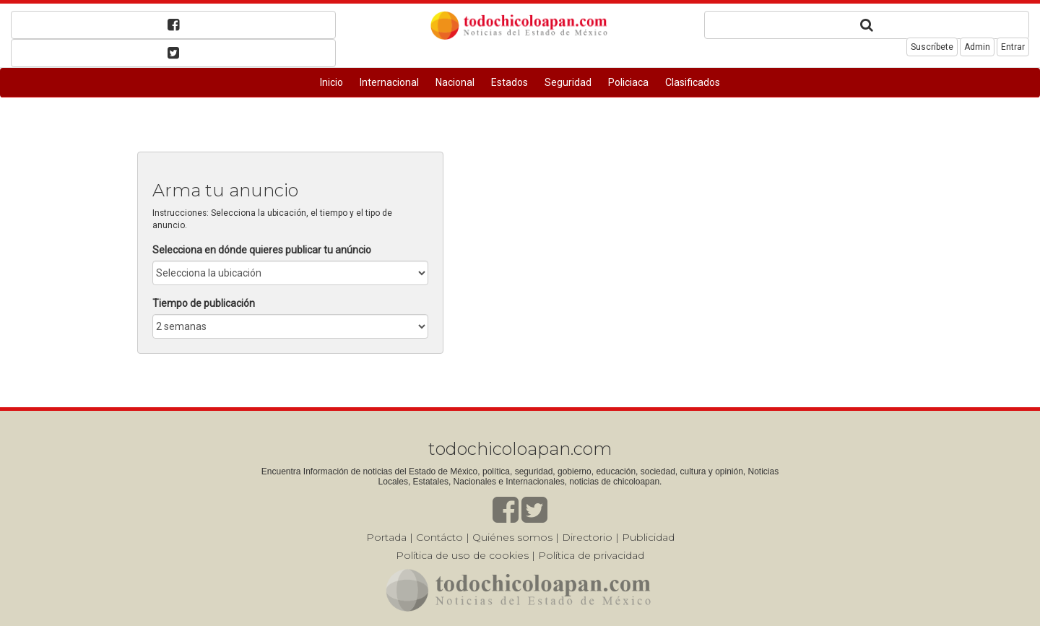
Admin (977, 47)
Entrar (1013, 47)
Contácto (439, 537)
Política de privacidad (591, 555)
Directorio (587, 537)
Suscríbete (932, 47)
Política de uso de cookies (462, 555)
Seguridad (568, 82)
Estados (509, 82)
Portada (386, 537)
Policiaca (628, 82)
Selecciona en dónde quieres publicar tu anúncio (261, 250)
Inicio (331, 82)
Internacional (389, 82)
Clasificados (692, 82)
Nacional (455, 82)
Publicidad (648, 537)
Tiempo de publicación (203, 303)
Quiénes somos (512, 537)
